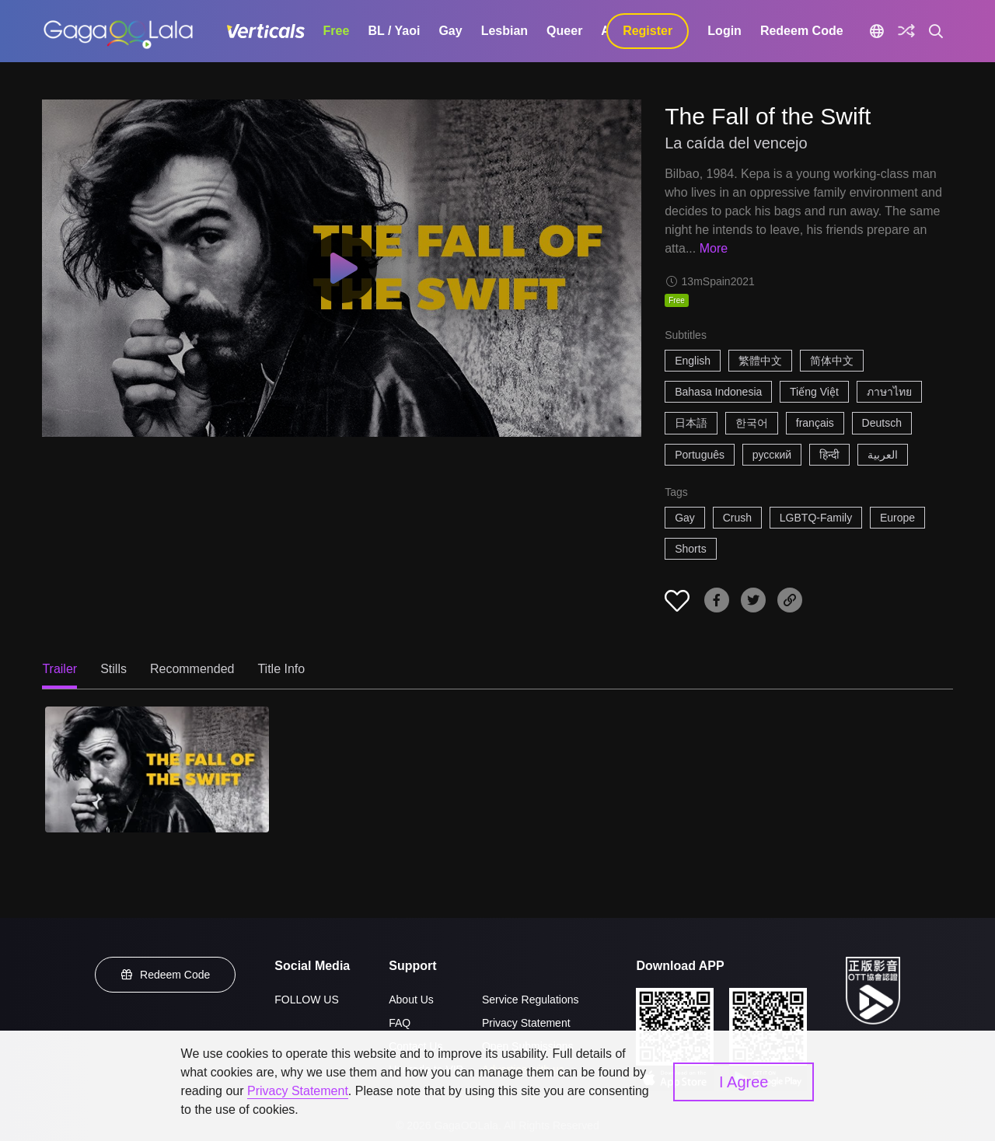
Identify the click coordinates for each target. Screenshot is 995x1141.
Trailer (59, 668)
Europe (897, 517)
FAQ (399, 1023)
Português (699, 454)
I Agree (743, 1081)
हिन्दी (829, 454)
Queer (564, 30)
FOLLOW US (306, 999)
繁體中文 (760, 360)
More (714, 248)
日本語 (691, 423)
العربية (883, 454)
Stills (113, 668)
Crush (737, 517)
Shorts (690, 549)
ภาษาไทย (889, 392)
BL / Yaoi (394, 30)
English (692, 360)
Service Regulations (530, 999)
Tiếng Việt (814, 392)
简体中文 (832, 360)
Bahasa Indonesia (718, 392)
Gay (450, 30)
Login (724, 30)
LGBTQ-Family (816, 517)
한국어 (751, 423)
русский (771, 454)
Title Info (281, 668)
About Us (411, 999)
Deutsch (882, 423)
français (815, 423)
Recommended (192, 668)
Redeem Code (801, 30)
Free (336, 30)
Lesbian (504, 30)
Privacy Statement (526, 1023)
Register (647, 30)
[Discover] (906, 31)
